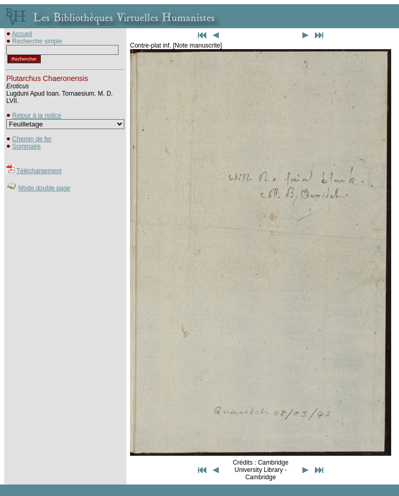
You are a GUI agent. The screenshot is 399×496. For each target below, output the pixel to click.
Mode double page (44, 188)
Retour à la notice (36, 115)
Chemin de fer (31, 139)
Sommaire (26, 146)
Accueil (22, 34)
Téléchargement (39, 171)
